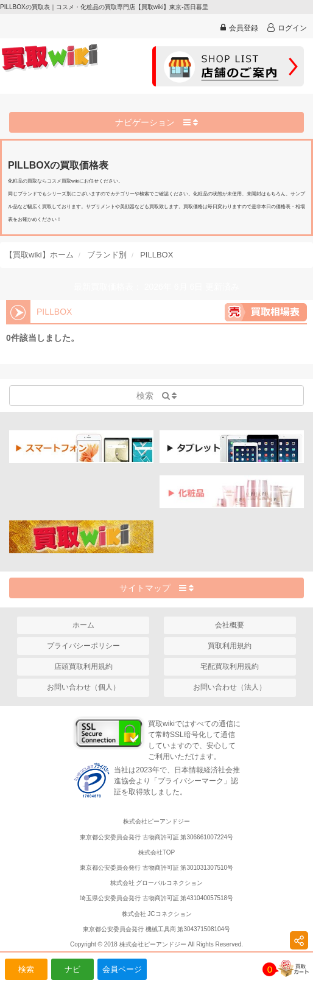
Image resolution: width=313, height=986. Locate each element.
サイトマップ (156, 588)
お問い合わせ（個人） (83, 687)
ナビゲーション (156, 122)
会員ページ (122, 969)
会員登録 (239, 27)
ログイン (287, 27)
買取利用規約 (229, 646)
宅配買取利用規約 (229, 666)
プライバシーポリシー (83, 646)
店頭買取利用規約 (83, 666)
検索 (26, 969)
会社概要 (229, 625)
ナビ (72, 969)
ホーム (83, 625)
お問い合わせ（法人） (229, 687)
